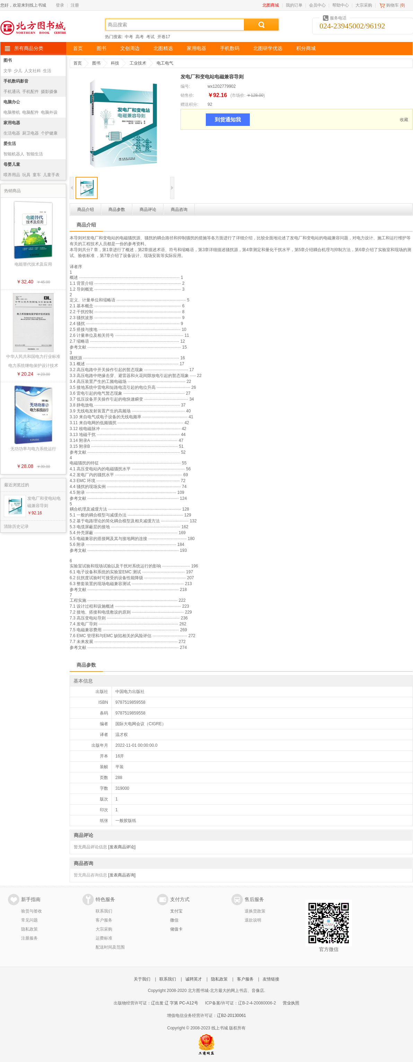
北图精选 (163, 48)
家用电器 (196, 48)
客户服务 (104, 920)
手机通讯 (11, 91)
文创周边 (130, 48)
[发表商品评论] (121, 847)
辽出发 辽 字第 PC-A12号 (174, 1003)
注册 (75, 5)
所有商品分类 (28, 48)
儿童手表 (51, 174)
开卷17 (163, 36)
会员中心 (317, 5)
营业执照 (291, 1003)
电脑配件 (30, 112)
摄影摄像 (49, 91)
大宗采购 (363, 5)
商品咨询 (179, 209)
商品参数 (116, 209)
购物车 (392, 5)
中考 (129, 36)
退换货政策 (255, 911)
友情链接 (271, 979)
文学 (7, 70)
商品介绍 (85, 209)
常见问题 (29, 920)
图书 (101, 48)
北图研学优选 (267, 48)
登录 (60, 5)
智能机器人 (13, 154)
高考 (139, 36)
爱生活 (9, 143)
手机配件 (30, 91)
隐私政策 (29, 929)
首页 (78, 48)
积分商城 (306, 48)
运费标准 (104, 938)
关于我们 (142, 979)
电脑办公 (11, 102)
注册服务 (29, 938)
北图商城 (270, 5)
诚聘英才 (193, 979)
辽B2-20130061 (231, 1015)
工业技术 (138, 63)
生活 (47, 70)
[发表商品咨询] (121, 875)
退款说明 (253, 920)
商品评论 (148, 209)
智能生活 (34, 154)
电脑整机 (11, 112)
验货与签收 (31, 911)
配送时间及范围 (110, 947)
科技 (115, 63)
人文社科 (32, 70)
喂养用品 (11, 174)
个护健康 (49, 133)
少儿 (18, 70)
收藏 (404, 119)
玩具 (26, 174)
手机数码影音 (15, 81)
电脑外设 (49, 112)
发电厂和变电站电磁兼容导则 (44, 502)
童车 (37, 174)
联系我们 (104, 911)
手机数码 (229, 48)
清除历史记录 (16, 526)
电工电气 (165, 63)
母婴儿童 (11, 164)
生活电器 (11, 133)
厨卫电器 (30, 133)
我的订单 (294, 5)
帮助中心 (340, 5)
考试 (150, 36)
